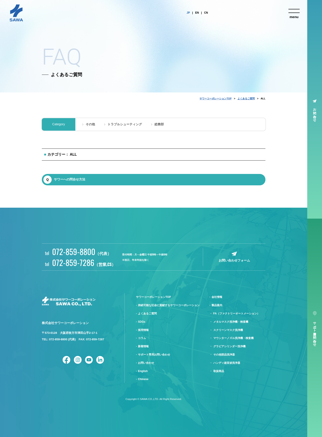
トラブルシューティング (125, 124)
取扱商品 (218, 371)
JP (188, 12)
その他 (90, 124)
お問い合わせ (315, 113)
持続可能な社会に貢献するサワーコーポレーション (169, 305)
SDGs (141, 321)
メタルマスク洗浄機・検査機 (230, 321)
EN (197, 12)
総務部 (159, 124)
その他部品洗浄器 (224, 354)
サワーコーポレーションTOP (215, 98)
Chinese (143, 379)
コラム (142, 338)
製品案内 (217, 305)
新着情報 (143, 346)
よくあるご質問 (246, 98)
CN (206, 12)
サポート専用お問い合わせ (154, 354)
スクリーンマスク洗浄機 (228, 330)
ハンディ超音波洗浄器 (226, 362)
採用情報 (143, 330)
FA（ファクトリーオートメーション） (236, 313)
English (143, 371)
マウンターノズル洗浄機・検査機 (233, 338)
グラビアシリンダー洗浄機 (229, 346)
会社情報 (217, 297)
